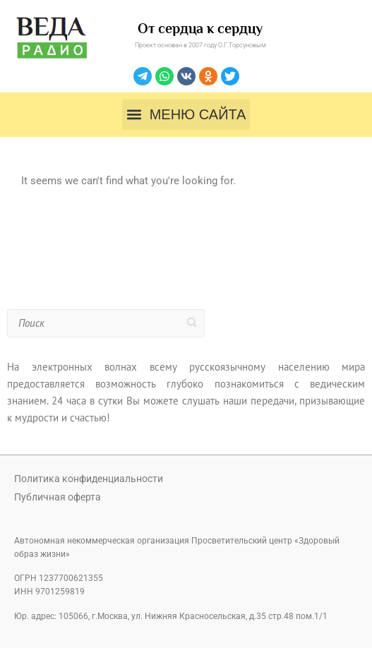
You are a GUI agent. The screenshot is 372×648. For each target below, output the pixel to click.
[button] (186, 115)
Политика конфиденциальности (88, 478)
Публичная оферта (57, 497)
